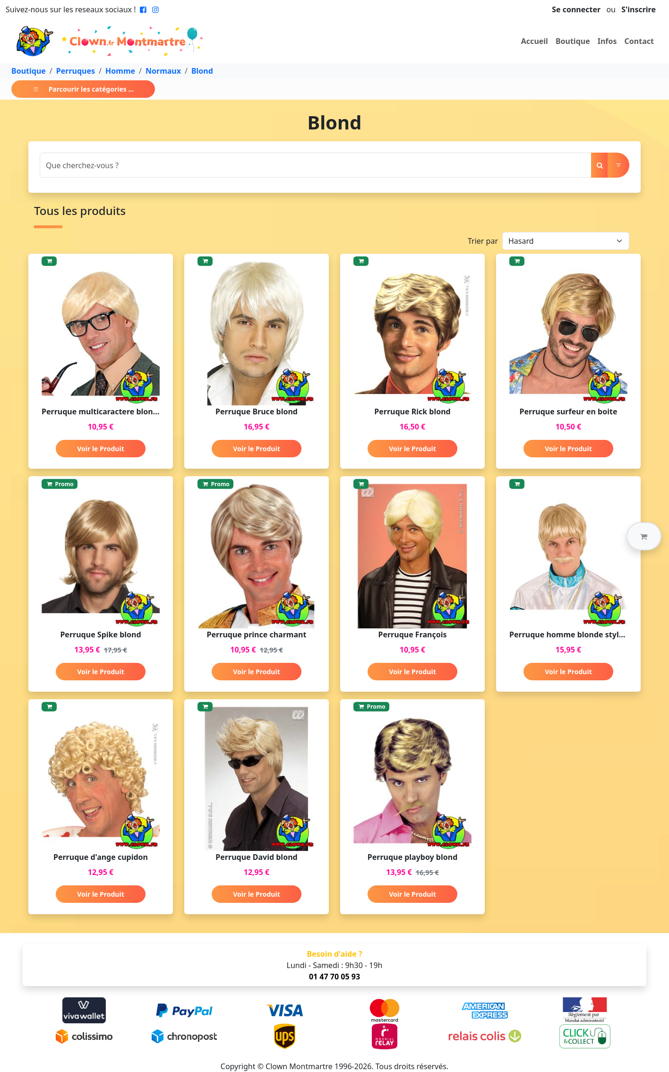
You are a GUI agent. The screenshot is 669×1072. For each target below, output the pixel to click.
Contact (639, 41)
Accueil (534, 41)
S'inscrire (638, 9)
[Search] (316, 165)
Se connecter (576, 9)
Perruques (75, 71)
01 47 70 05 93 (334, 976)
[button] (643, 536)
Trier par (483, 241)
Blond (202, 71)
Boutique (573, 41)
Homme (120, 71)
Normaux (163, 71)
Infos (607, 41)
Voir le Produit (100, 448)
